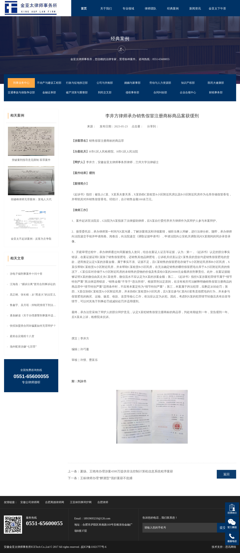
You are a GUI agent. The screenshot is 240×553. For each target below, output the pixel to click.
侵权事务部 (132, 92)
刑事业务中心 (21, 82)
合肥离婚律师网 (54, 502)
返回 (226, 474)
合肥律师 (102, 502)
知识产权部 (188, 82)
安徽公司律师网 (29, 502)
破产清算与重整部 (77, 92)
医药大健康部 (216, 82)
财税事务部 (216, 92)
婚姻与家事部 (132, 82)
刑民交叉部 (104, 92)
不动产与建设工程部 (49, 82)
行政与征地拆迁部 (77, 82)
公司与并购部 (105, 82)
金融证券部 (49, 92)
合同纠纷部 (160, 92)
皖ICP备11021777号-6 (93, 546)
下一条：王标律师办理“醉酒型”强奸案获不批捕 (100, 478)
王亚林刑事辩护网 (81, 502)
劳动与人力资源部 (160, 82)
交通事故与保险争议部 (21, 92)
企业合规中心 (188, 92)
